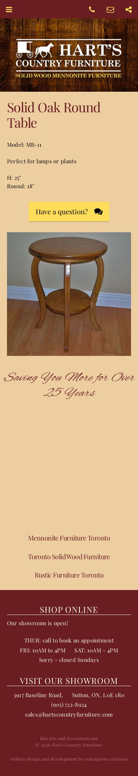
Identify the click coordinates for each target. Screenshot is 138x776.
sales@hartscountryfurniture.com (69, 714)
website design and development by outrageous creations (69, 759)
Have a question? (62, 211)
